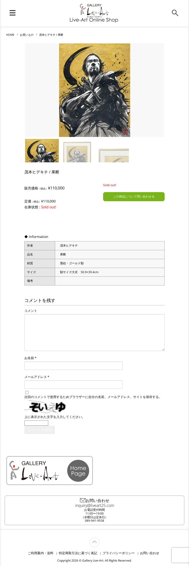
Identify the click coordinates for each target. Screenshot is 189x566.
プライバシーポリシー (119, 553)
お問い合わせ (149, 553)
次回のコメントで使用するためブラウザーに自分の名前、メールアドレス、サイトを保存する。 (93, 397)
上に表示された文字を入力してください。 (54, 417)
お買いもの (26, 34)
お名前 (29, 358)
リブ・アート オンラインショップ (94, 11)
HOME (10, 34)
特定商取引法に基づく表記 (78, 553)
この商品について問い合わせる (134, 196)
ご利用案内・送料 (40, 553)
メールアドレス (35, 377)
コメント (30, 311)
